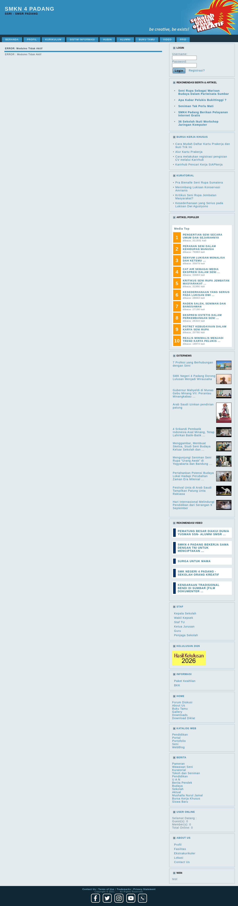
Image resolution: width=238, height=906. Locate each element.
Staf (180, 606)
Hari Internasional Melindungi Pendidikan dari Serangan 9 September (193, 505)
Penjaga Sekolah (186, 635)
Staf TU (179, 622)
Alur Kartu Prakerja (188, 151)
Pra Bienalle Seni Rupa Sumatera (199, 182)
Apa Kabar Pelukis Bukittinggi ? (202, 100)
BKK (177, 685)
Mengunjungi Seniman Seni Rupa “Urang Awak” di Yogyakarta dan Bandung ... (192, 460)
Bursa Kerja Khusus (186, 798)
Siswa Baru (180, 801)
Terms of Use (106, 889)
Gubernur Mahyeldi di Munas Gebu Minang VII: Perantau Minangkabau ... (193, 393)
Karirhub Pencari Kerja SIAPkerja (199, 164)
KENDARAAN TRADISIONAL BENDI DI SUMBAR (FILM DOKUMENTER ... (199, 588)
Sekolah (178, 789)
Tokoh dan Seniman (186, 773)
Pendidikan (180, 734)
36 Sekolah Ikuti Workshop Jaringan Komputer (198, 123)
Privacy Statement (144, 889)
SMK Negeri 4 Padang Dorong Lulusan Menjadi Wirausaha (194, 377)
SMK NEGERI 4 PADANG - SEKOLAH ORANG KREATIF (198, 573)
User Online (186, 812)
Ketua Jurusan (184, 626)
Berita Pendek (182, 782)
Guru (177, 630)
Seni (175, 744)
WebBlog (178, 747)
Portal (176, 737)
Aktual (176, 792)
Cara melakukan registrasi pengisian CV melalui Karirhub (201, 158)
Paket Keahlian (185, 681)
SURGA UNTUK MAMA (194, 561)
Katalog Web (186, 728)
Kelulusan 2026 (188, 646)
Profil (178, 844)
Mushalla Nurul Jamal (187, 795)
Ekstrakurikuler (185, 853)
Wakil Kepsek (183, 617)
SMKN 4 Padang (30, 9)
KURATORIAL (185, 175)
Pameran (178, 763)
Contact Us (182, 862)
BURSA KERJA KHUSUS (192, 137)
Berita (181, 757)
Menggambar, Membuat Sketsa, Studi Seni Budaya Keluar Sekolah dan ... (192, 446)
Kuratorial (179, 770)
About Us (178, 705)
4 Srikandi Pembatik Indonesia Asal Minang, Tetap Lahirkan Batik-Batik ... (194, 432)
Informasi (184, 674)
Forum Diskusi (182, 702)
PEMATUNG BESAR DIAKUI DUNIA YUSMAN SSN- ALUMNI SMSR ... (203, 533)
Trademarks (124, 889)
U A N (176, 779)
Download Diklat (183, 718)
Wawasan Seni (182, 766)
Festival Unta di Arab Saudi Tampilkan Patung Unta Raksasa (192, 490)
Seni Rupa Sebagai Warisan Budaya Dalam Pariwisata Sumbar (203, 92)
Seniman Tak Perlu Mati (196, 106)
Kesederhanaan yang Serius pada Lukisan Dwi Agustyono (199, 205)
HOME (180, 696)
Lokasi (178, 857)
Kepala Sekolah (185, 613)
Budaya (177, 785)
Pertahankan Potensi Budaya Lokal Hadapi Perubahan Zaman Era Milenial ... (193, 476)
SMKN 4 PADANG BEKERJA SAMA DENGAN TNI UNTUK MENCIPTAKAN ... (203, 547)
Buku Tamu (180, 708)
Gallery (177, 711)
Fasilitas (180, 849)
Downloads (180, 715)
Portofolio (179, 740)
